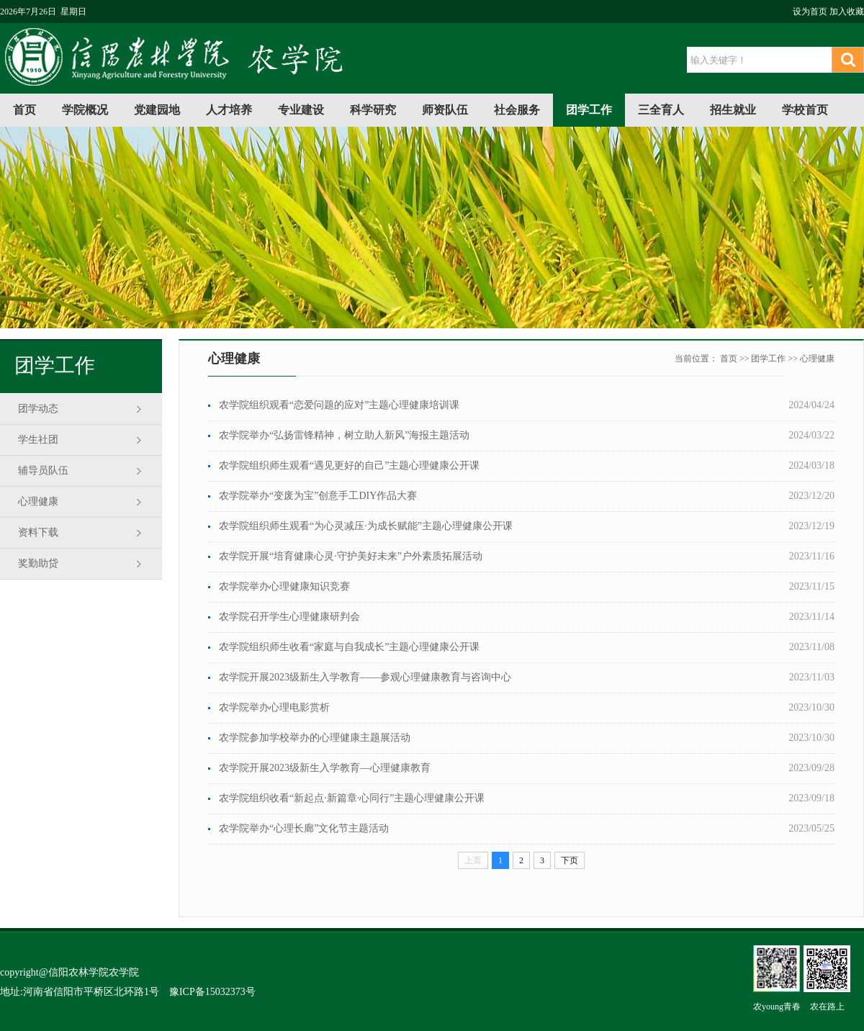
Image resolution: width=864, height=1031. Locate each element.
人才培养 (229, 110)
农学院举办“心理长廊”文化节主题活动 (304, 828)
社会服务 (517, 110)
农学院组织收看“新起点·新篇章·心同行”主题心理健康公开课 (352, 798)
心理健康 (38, 501)
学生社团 (38, 439)
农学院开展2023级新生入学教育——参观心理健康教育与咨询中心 (365, 677)
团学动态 (38, 408)
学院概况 (85, 110)
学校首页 (805, 110)
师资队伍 (445, 110)
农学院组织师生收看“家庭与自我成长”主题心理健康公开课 (349, 646)
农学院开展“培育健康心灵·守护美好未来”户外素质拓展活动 (350, 556)
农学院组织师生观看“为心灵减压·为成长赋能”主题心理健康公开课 (366, 526)
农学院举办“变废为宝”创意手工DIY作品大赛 (318, 495)
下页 (569, 860)
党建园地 (157, 110)
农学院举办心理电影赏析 (274, 707)
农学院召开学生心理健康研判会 (289, 616)
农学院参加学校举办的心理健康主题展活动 (314, 737)
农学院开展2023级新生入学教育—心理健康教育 (325, 767)
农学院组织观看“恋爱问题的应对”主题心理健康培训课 (339, 405)
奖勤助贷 (38, 563)
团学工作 (589, 110)
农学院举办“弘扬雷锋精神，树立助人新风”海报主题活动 (344, 435)
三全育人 (661, 110)
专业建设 (301, 110)
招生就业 (733, 110)
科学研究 (373, 110)
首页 (24, 110)
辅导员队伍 (43, 470)
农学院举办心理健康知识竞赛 (284, 586)
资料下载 (38, 532)
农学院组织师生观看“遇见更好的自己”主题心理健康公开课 (349, 465)
